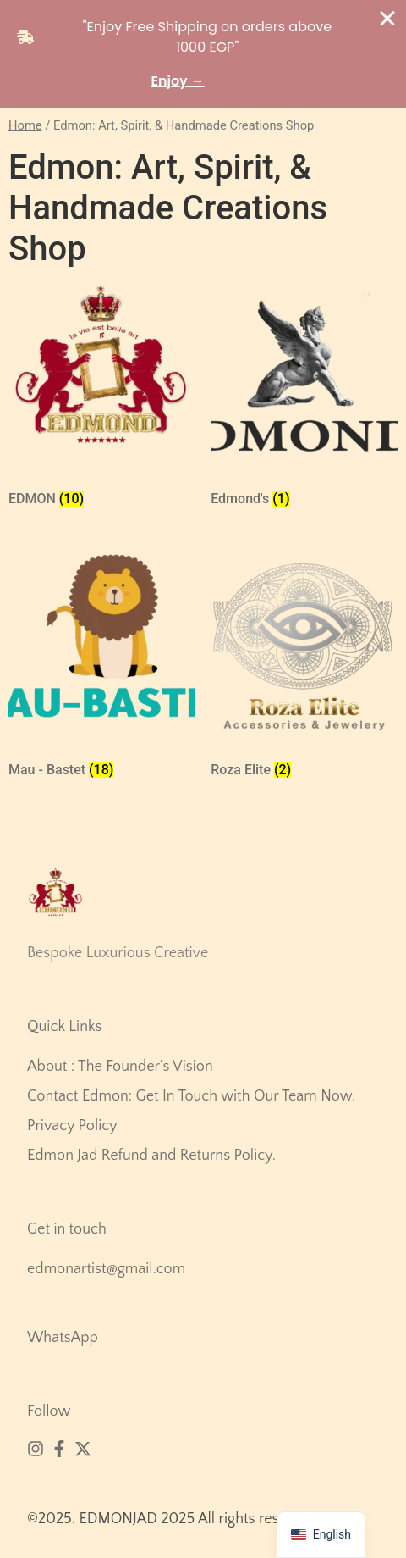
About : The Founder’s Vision (120, 1066)
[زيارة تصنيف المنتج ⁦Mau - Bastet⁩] (101, 669)
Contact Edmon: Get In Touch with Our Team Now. (191, 1096)
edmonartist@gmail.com (106, 1269)
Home (25, 125)
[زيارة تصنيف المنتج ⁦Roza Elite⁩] (304, 669)
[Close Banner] (387, 18)
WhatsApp (62, 1337)
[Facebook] (59, 1448)
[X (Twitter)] (82, 1448)
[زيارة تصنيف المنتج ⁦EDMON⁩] (101, 398)
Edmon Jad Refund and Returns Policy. (151, 1155)
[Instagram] (35, 1448)
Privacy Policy (72, 1125)
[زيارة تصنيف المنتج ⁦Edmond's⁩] (304, 398)
